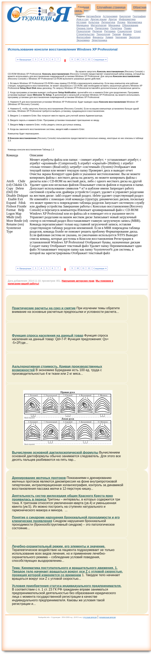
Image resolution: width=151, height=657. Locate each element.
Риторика (109, 31)
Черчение (121, 37)
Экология (134, 37)
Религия (97, 31)
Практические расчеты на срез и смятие (44, 308)
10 (78, 59)
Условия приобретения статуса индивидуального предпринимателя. (66, 586)
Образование (130, 25)
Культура (93, 22)
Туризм (116, 34)
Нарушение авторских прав (78, 280)
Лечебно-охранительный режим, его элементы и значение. (58, 546)
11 (83, 59)
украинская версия (107, 617)
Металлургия (99, 25)
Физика (127, 34)
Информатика (127, 19)
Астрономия (110, 16)
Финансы (98, 37)
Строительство (85, 34)
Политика (116, 28)
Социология (124, 31)
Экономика (83, 40)
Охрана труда (84, 28)
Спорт (137, 31)
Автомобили (93, 16)
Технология (103, 34)
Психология (83, 31)
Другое (113, 19)
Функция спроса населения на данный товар (47, 335)
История (81, 22)
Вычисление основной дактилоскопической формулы (55, 452)
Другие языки (99, 19)
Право (127, 28)
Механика (114, 25)
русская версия (90, 617)
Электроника (99, 40)
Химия (109, 37)
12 (89, 59)
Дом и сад (82, 19)
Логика (121, 22)
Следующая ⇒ (100, 59)
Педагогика (102, 28)
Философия (83, 37)
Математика (134, 22)
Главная (83, 7)
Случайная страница (111, 7)
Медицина (82, 25)
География (139, 16)
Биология (125, 16)
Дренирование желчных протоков (39, 478)
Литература (108, 22)
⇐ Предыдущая (24, 59)
